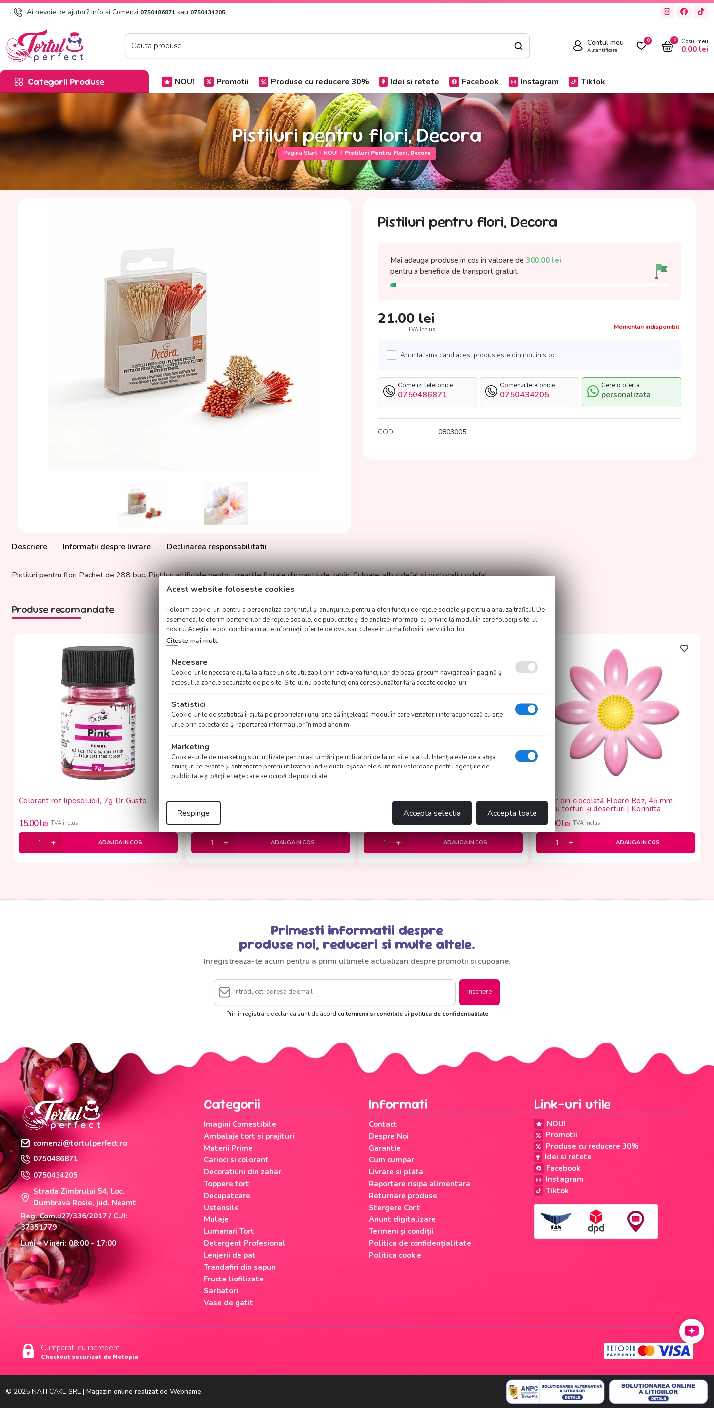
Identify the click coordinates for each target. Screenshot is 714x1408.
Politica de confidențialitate (420, 1243)
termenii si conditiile (374, 1014)
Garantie (385, 1148)
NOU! (178, 81)
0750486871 (157, 12)
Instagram (534, 81)
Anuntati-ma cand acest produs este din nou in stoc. (476, 355)
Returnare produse (403, 1196)
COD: (386, 432)
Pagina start (300, 153)
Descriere (29, 546)
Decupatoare (227, 1196)
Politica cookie (395, 1255)
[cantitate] (40, 842)
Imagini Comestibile (240, 1124)
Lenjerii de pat (230, 1255)
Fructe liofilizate (234, 1279)
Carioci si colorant (236, 1160)
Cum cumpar (391, 1160)
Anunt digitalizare (402, 1219)
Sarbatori (221, 1291)
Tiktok (587, 81)
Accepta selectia (432, 813)
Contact (383, 1124)
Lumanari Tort (229, 1231)
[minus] (27, 842)
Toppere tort (226, 1184)
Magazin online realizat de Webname (143, 1391)
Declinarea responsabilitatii (217, 546)
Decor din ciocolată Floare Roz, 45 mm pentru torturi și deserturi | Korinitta (604, 805)
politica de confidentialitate (449, 1014)
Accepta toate (512, 813)
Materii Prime (228, 1148)
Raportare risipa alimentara (419, 1184)
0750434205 (207, 12)
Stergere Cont (394, 1208)
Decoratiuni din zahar (242, 1172)
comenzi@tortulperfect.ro (74, 1143)
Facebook (474, 81)
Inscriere (479, 991)
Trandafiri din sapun (240, 1267)
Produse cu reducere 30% (314, 81)
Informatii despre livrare (107, 546)
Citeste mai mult (191, 640)
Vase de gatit (228, 1303)
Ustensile (221, 1208)
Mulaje (216, 1219)
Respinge (193, 813)
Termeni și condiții (401, 1231)
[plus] (53, 842)
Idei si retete (409, 81)
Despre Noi (389, 1136)
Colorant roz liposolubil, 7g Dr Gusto (83, 801)
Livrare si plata (396, 1172)
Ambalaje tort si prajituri (249, 1136)
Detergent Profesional (245, 1243)
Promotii (226, 81)
